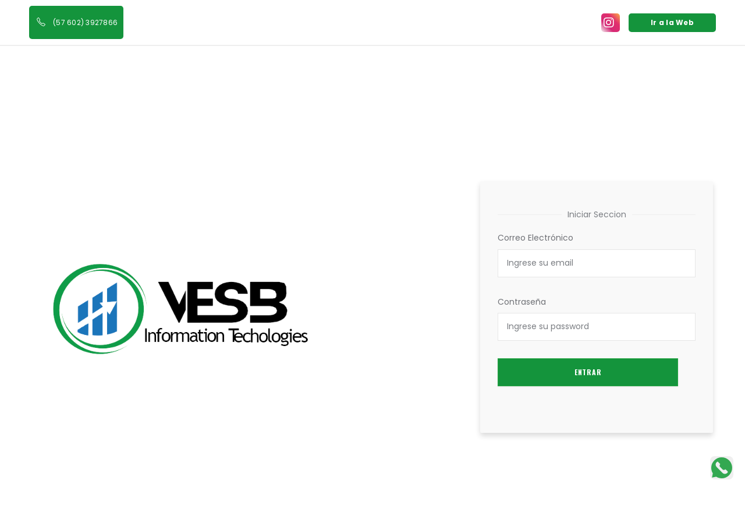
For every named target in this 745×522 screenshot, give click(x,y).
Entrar (588, 372)
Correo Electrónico (535, 238)
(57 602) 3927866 (85, 22)
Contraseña (522, 302)
